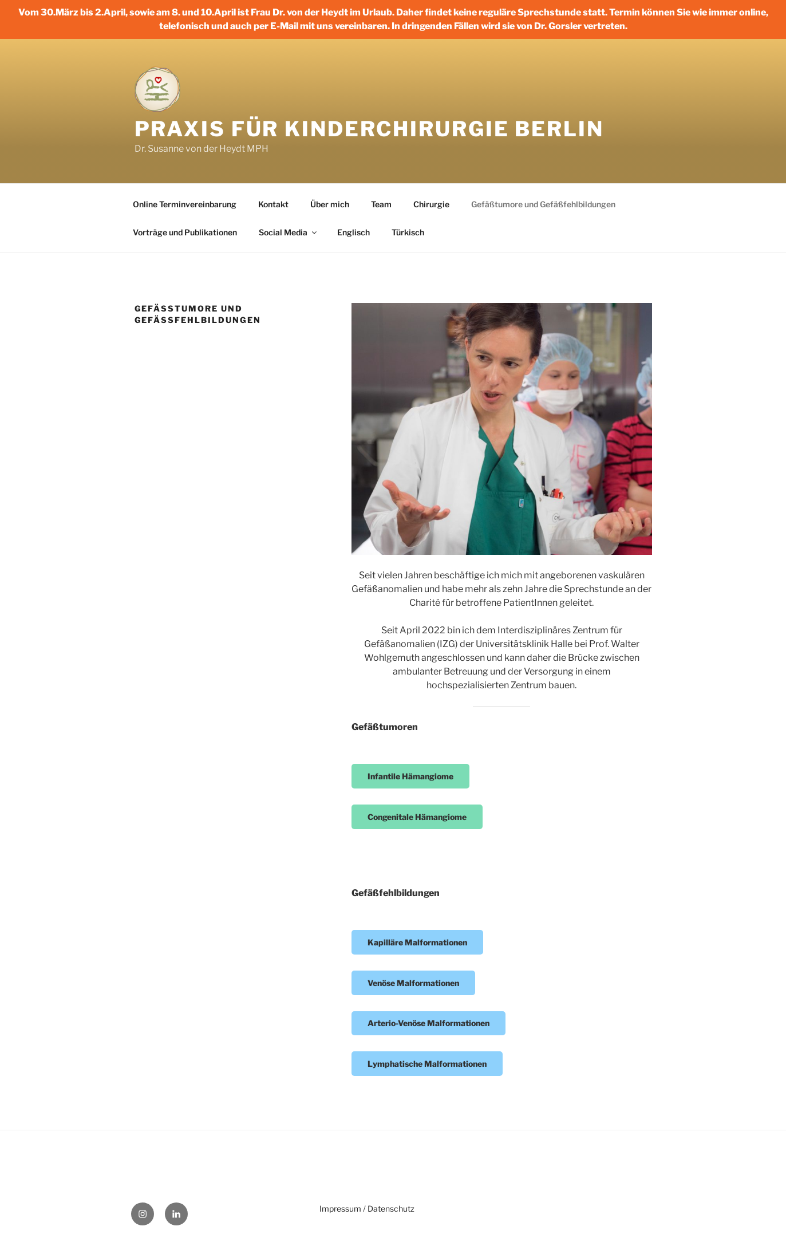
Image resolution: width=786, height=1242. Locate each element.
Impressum (340, 1208)
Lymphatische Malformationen (427, 1063)
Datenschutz (391, 1208)
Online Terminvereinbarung (184, 204)
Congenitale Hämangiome (417, 817)
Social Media (288, 232)
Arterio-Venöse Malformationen (428, 1023)
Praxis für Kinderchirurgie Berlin (369, 128)
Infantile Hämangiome (410, 776)
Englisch (353, 232)
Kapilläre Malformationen (417, 942)
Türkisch (408, 232)
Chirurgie (431, 204)
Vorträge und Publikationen (185, 232)
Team (381, 204)
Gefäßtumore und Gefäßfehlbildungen (543, 204)
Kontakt (273, 204)
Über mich (329, 204)
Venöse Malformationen (413, 983)
